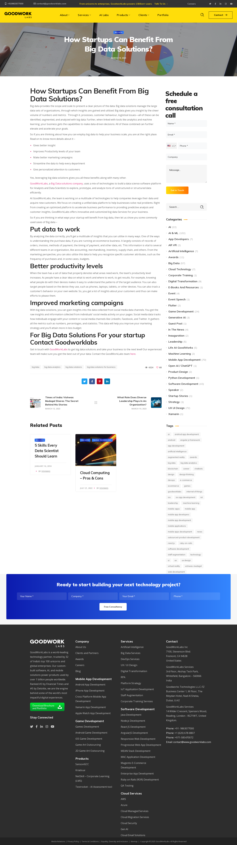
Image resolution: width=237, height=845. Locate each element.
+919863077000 (14, 3)
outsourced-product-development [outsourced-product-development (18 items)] (184, 537)
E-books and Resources (183, 287)
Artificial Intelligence (181, 251)
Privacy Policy (73, 841)
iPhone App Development (89, 690)
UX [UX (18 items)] (176, 560)
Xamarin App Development (90, 707)
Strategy (174, 402)
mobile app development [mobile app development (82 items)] (179, 520)
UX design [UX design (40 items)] (186, 560)
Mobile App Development (184, 359)
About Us (80, 647)
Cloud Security (129, 823)
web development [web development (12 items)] (176, 572)
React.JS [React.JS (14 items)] (171, 543)
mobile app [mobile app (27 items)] (190, 509)
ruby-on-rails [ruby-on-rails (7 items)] (186, 543)
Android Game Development (91, 732)
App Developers (178, 239)
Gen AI (124, 829)
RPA (123, 677)
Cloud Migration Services (135, 817)
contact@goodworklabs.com (50, 3)
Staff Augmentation (132, 695)
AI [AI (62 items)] (169, 434)
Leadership (175, 341)
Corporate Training (180, 275)
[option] (50, 454)
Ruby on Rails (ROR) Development (140, 779)
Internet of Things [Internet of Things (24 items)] (194, 491)
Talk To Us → (161, 3)
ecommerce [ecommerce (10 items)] (173, 486)
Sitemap (134, 841)
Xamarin (173, 414)
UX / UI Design (129, 665)
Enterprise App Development (137, 773)
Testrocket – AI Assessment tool (93, 786)
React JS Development (133, 726)
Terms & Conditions (90, 841)
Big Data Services (130, 653)
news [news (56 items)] (199, 531)
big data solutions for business (101, 367)
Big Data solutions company (67, 183)
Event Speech (177, 299)
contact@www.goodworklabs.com (192, 742)
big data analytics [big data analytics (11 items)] (189, 463)
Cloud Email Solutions (133, 835)
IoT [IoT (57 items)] (201, 497)
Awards (173, 257)
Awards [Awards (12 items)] (193, 457)
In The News (176, 329)
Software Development (183, 384)
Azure (124, 805)
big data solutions (74, 367)
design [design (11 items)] (171, 474)
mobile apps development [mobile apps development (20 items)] (180, 531)
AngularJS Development (134, 732)
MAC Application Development (138, 757)
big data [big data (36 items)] (171, 463)
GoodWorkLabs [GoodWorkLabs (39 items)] (174, 491)
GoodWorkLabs (39, 183)
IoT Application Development (137, 689)
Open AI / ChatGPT (180, 365)
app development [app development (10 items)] (176, 446)
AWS (123, 799)
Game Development (181, 311)
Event (171, 293)
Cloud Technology (102, 440)
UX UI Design (176, 408)
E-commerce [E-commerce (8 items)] (186, 480)
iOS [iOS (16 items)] (169, 497)
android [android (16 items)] (171, 440)
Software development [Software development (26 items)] (178, 549)
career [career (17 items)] (186, 468)
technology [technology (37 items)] (195, 554)
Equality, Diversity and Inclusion (114, 841)
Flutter (172, 305)
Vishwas (45, 471)
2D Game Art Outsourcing (90, 750)
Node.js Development (133, 720)
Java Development (131, 714)
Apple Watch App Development (93, 713)
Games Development (87, 726)
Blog (78, 671)
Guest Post (175, 323)
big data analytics (52, 367)
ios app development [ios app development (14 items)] (185, 497)
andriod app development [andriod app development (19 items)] (187, 434)
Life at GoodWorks (180, 347)
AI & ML (173, 233)
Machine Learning (179, 353)
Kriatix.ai (80, 770)
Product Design (178, 371)
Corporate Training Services (137, 701)
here (133, 354)
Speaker (173, 390)
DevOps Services (130, 659)
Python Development (181, 378)
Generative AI (177, 317)
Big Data (118, 32)
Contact (220, 15)
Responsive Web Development (138, 739)
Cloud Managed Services (134, 811)
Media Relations (58, 841)
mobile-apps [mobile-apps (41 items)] (174, 509)
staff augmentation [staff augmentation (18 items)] (176, 554)
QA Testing (127, 785)
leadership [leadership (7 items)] (173, 503)
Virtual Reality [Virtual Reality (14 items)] (174, 566)
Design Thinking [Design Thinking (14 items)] (186, 474)
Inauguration (176, 335)
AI (169, 227)
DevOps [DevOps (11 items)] (171, 480)
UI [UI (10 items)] (168, 560)
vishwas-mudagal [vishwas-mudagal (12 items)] (193, 566)
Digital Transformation (182, 281)
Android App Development (90, 684)
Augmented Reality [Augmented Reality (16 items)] (176, 457)
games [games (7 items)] (187, 486)
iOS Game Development (88, 738)
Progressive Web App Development (141, 745)
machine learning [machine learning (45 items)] (191, 503)
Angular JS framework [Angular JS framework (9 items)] (190, 440)
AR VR (172, 245)
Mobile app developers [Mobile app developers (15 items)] (178, 514)
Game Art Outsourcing (88, 744)
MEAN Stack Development (135, 751)
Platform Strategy (131, 683)
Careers (191, 3)
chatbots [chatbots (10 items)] (199, 468)
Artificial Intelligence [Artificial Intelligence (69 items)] (177, 451)
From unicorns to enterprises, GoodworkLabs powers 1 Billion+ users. (116, 3)
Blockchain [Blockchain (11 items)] (173, 468)
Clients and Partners (87, 653)
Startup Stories (178, 396)
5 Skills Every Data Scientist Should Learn (47, 450)
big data (35, 367)
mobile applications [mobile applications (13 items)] (177, 526)
